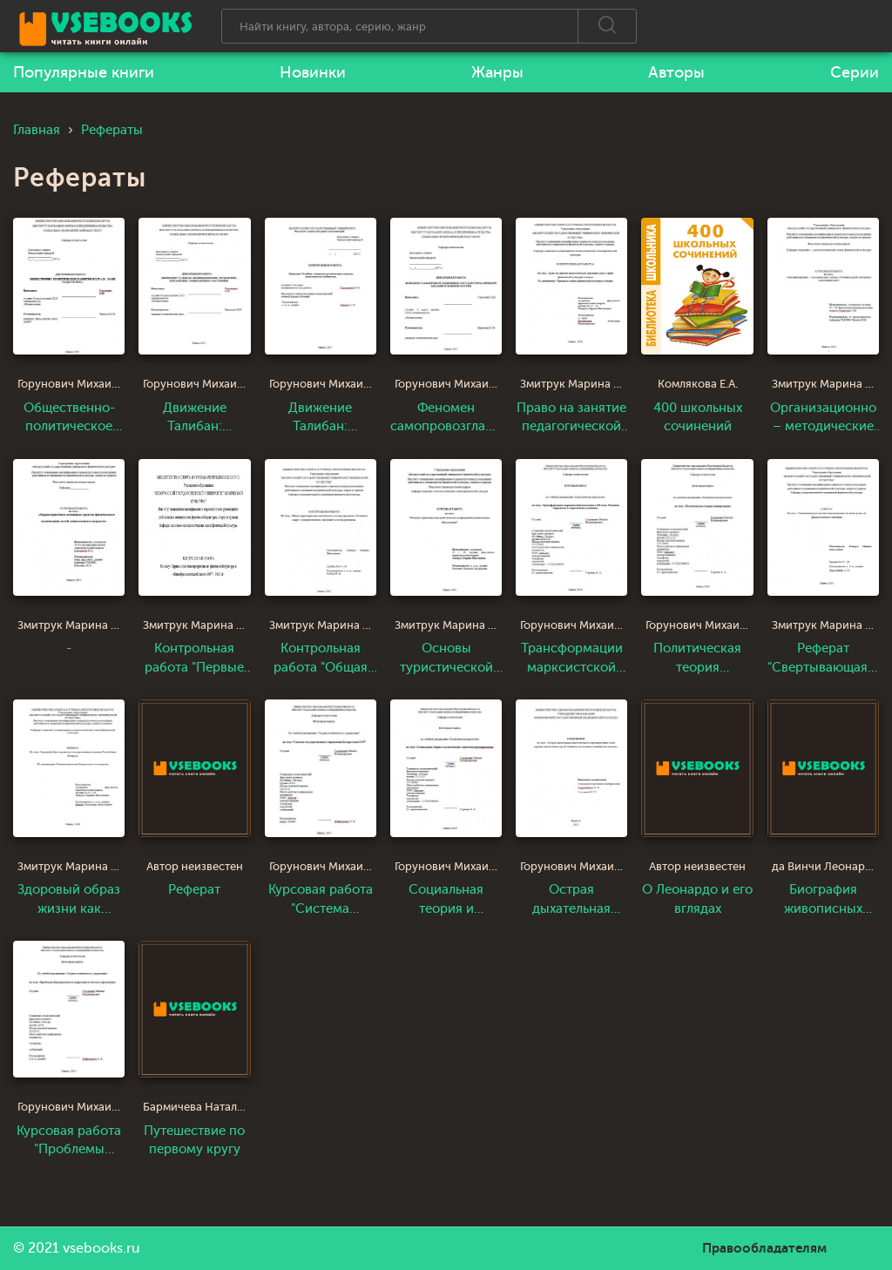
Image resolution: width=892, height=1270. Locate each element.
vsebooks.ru (101, 1248)
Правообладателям (764, 1248)
